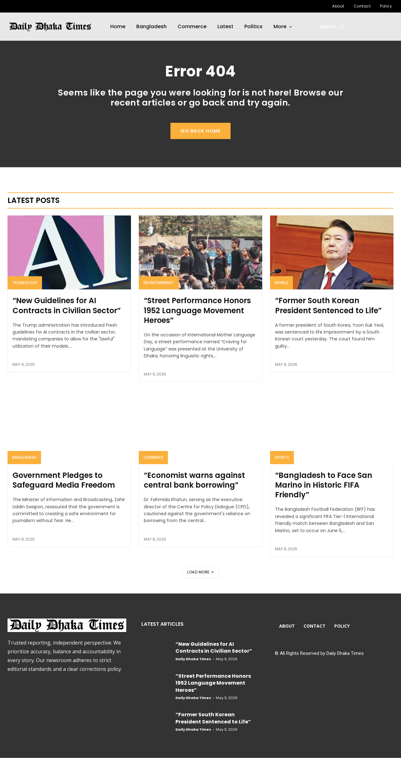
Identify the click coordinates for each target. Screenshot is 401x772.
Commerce (153, 471)
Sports (282, 471)
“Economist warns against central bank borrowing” (194, 494)
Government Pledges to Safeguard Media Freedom (64, 494)
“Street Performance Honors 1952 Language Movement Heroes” (197, 324)
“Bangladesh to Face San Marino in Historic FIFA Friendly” (323, 499)
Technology (24, 296)
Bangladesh (24, 471)
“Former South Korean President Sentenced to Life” (328, 319)
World (281, 296)
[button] (333, 26)
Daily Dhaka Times (193, 672)
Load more (200, 585)
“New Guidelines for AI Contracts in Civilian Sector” (67, 319)
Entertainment (158, 296)
